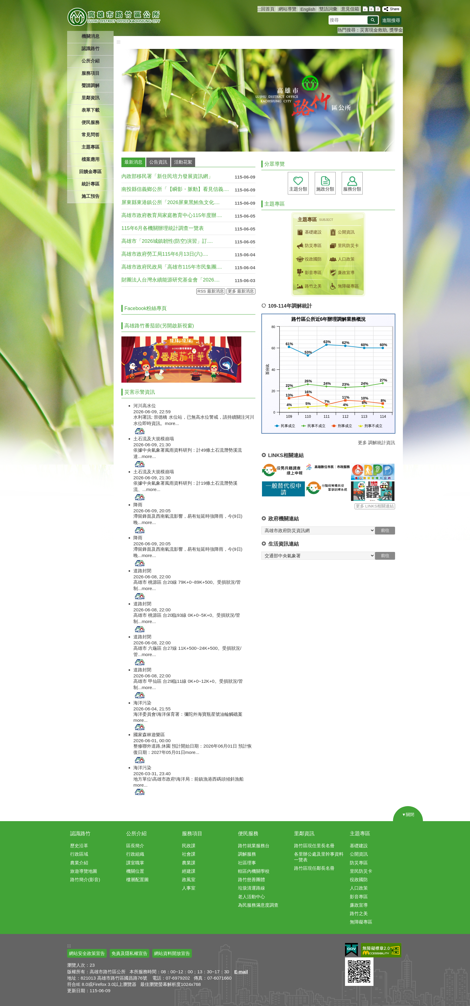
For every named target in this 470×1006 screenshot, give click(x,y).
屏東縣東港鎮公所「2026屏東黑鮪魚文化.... (170, 202)
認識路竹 (80, 833)
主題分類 (298, 188)
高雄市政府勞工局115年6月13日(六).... (164, 254)
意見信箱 (350, 8)
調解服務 (247, 854)
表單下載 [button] (91, 110)
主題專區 (360, 833)
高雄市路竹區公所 (114, 16)
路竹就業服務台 (253, 845)
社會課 (188, 854)
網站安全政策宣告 (87, 953)
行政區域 (79, 854)
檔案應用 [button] (91, 159)
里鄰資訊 (304, 833)
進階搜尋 (391, 20)
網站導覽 (287, 8)
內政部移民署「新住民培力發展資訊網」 (167, 176)
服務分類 (352, 188)
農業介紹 (79, 862)
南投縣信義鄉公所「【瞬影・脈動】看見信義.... (175, 189)
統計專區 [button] (91, 183)
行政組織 (135, 854)
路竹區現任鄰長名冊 (314, 868)
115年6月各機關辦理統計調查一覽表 (162, 228)
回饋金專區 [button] (90, 171)
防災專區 (308, 246)
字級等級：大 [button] (377, 8)
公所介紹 (136, 833)
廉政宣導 (341, 273)
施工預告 (91, 196)
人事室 (188, 887)
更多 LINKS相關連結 (375, 506)
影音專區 (308, 273)
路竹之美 (308, 286)
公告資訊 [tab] (158, 161)
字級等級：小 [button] (365, 8)
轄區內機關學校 (253, 871)
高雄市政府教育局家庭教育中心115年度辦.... (171, 215)
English (307, 9)
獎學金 (396, 29)
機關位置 (135, 871)
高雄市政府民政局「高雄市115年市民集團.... (171, 267)
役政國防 (308, 259)
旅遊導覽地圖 (83, 871)
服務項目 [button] (91, 73)
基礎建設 (308, 232)
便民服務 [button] (91, 122)
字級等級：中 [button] (371, 9)
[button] (372, 20)
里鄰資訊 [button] (91, 97)
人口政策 (341, 259)
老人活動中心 (251, 896)
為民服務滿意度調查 (258, 905)
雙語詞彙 (328, 8)
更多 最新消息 (241, 291)
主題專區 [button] (91, 146)
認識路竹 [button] (91, 48)
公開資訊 (341, 232)
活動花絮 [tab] (183, 161)
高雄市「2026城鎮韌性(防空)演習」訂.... (167, 241)
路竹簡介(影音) (85, 879)
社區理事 (247, 862)
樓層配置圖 (137, 879)
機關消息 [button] (91, 36)
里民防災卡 (343, 246)
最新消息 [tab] (133, 161)
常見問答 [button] (91, 134)
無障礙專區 (343, 286)
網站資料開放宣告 (172, 953)
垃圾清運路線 (251, 887)
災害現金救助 (373, 29)
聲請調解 (91, 85)
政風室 (188, 879)
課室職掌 (135, 862)
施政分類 (325, 188)
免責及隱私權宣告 (129, 953)
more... (172, 423)
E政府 (351, 949)
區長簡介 (135, 845)
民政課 (188, 845)
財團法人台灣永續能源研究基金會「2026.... (170, 280)
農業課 (188, 862)
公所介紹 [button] (91, 60)
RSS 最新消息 (211, 291)
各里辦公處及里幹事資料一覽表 (319, 856)
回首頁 (268, 8)
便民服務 (248, 833)
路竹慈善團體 (251, 879)
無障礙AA (381, 950)
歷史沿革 (79, 845)
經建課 (188, 871)
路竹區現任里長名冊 (314, 845)
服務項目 (192, 833)
